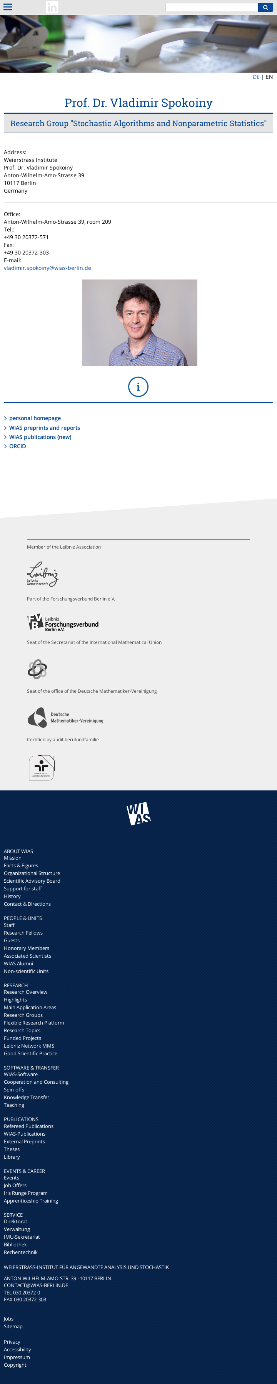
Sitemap (13, 1326)
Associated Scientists (27, 955)
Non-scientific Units (26, 971)
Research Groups (23, 1014)
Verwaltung (17, 1229)
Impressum (17, 1357)
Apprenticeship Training (31, 1200)
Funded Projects (22, 1038)
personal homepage (35, 418)
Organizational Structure (32, 873)
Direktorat (15, 1221)
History (12, 896)
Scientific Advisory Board (32, 880)
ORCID (17, 446)
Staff (9, 925)
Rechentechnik (21, 1252)
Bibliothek (15, 1244)
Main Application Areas (30, 1007)
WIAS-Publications (24, 1133)
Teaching (14, 1104)
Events (11, 1177)
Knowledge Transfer (26, 1097)
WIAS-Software (21, 1074)
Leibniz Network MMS (29, 1045)
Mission (13, 857)
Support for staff (23, 888)
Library (12, 1156)
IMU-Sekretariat (22, 1236)
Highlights (15, 999)
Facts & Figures (21, 865)
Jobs (8, 1318)
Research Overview (25, 991)
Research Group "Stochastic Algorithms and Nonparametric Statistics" (138, 123)
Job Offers (15, 1185)
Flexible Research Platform (34, 1022)
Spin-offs (14, 1089)
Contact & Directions (27, 903)
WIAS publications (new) (40, 437)
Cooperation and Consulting (36, 1081)
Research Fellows (23, 932)
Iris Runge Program (26, 1192)
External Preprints (24, 1141)
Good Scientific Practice (30, 1053)
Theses (12, 1149)
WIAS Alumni (18, 963)
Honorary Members (26, 948)
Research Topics (22, 1030)
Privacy (12, 1341)
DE (256, 76)
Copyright (15, 1364)
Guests (12, 940)
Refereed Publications (28, 1126)
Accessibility (17, 1349)
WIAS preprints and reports (44, 427)
